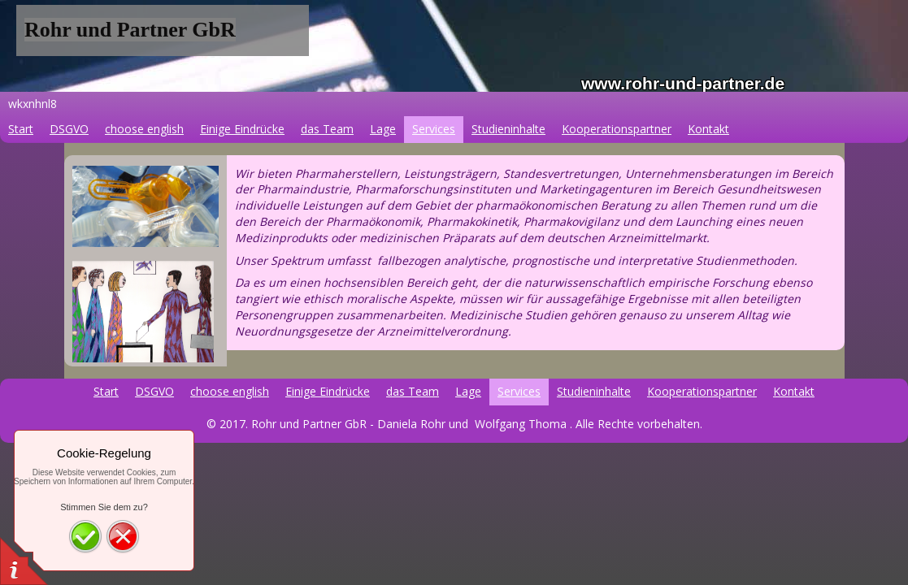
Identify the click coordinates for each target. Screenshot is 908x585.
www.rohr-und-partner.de (682, 83)
